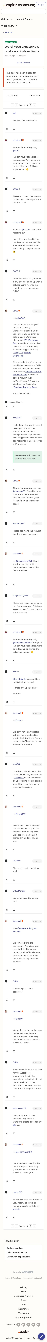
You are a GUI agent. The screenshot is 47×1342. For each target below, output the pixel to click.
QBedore (17, 861)
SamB (15, 311)
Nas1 (15, 671)
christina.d (17, 140)
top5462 (16, 764)
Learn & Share (24, 19)
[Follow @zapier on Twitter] (33, 1325)
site (14, 1125)
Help (23, 1291)
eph (14, 113)
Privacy (36, 1338)
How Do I (9, 32)
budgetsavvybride (20, 595)
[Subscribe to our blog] (28, 1325)
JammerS (17, 553)
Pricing (23, 1287)
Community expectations (18, 1257)
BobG (15, 981)
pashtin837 (17, 1192)
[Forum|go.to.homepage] (18, 5)
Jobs (23, 1304)
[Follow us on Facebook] (18, 1325)
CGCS (15, 189)
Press (23, 1300)
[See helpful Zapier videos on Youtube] (38, 1325)
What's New (9, 25)
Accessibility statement (32, 1278)
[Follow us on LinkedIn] (23, 1325)
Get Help (7, 19)
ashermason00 (19, 1108)
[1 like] (14, 402)
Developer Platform (23, 1296)
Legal (28, 1338)
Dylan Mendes (19, 891)
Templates (23, 1313)
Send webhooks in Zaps (25, 387)
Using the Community (17, 1252)
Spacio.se (19, 777)
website (16, 1209)
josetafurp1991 (19, 523)
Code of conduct (15, 1248)
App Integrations (23, 1317)
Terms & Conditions (13, 1278)
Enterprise (23, 1309)
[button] (41, 4)
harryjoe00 (17, 418)
